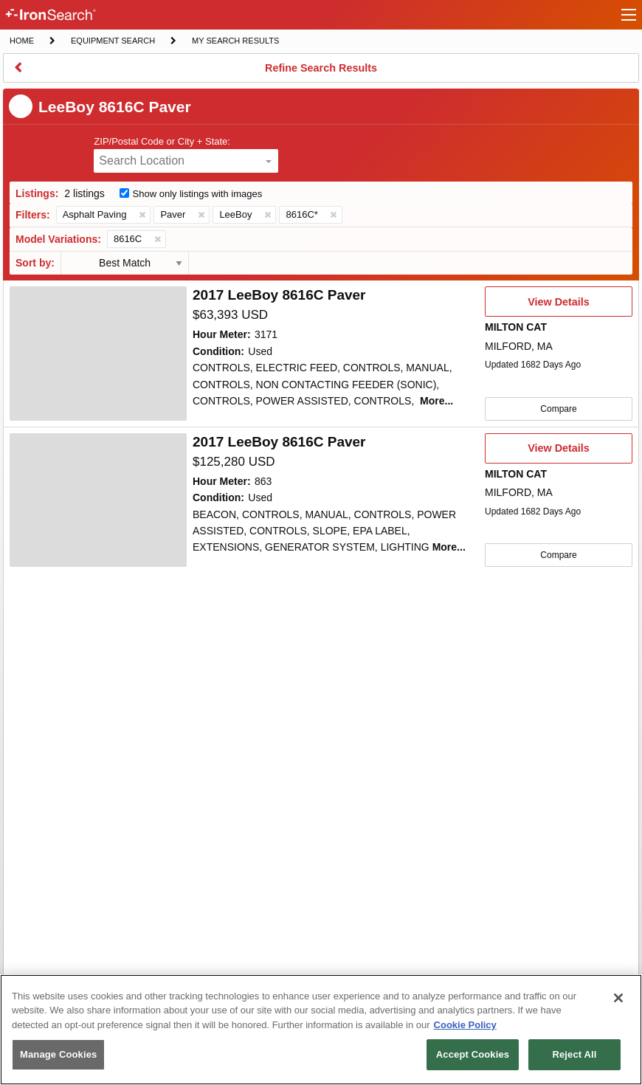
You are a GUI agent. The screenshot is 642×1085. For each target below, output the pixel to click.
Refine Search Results (320, 72)
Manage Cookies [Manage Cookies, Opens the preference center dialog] (58, 1054)
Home (21, 39)
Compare (558, 409)
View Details (558, 306)
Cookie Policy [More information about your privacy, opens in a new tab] (465, 1024)
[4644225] (98, 500)
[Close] (618, 998)
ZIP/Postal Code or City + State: (162, 141)
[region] (321, 1029)
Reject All (574, 1054)
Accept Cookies (472, 1054)
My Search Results (235, 42)
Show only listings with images (198, 193)
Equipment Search (112, 42)
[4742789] (98, 353)
